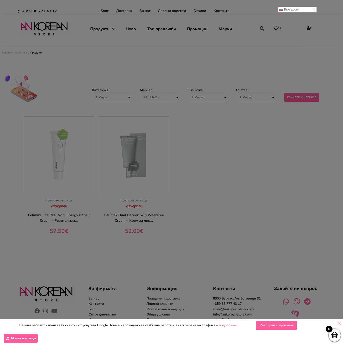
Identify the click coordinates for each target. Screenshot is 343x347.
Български (289, 9)
